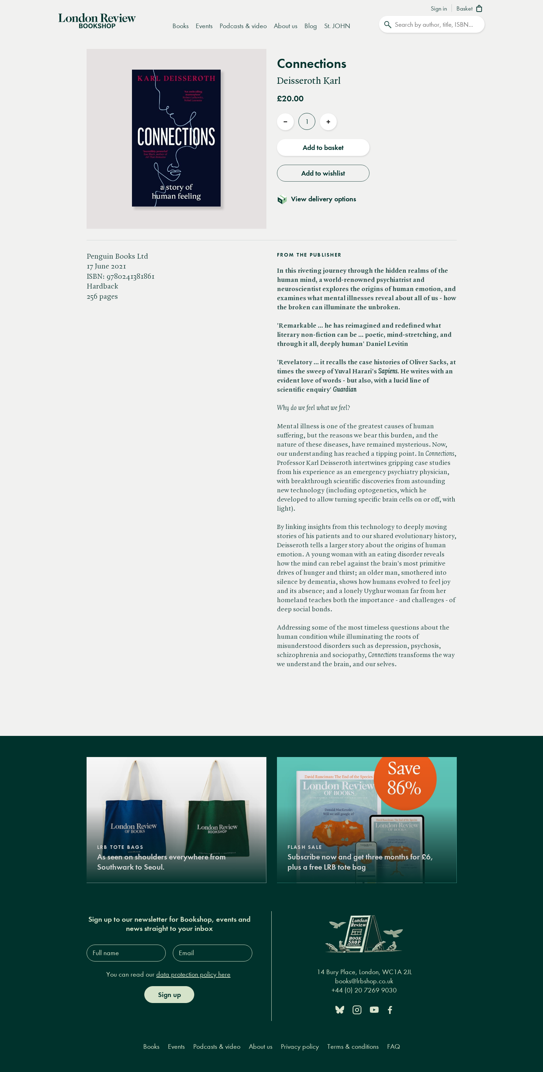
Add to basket (323, 147)
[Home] (97, 20)
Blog (310, 26)
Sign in (439, 9)
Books (180, 26)
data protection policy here (193, 974)
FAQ (393, 1046)
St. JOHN (337, 26)
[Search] (432, 24)
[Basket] (470, 9)
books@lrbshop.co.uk (364, 981)
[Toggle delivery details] (321, 198)
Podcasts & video (243, 26)
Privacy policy (300, 1046)
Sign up (169, 994)
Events (204, 26)
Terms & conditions (353, 1046)
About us (285, 26)
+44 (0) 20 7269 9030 (364, 990)
